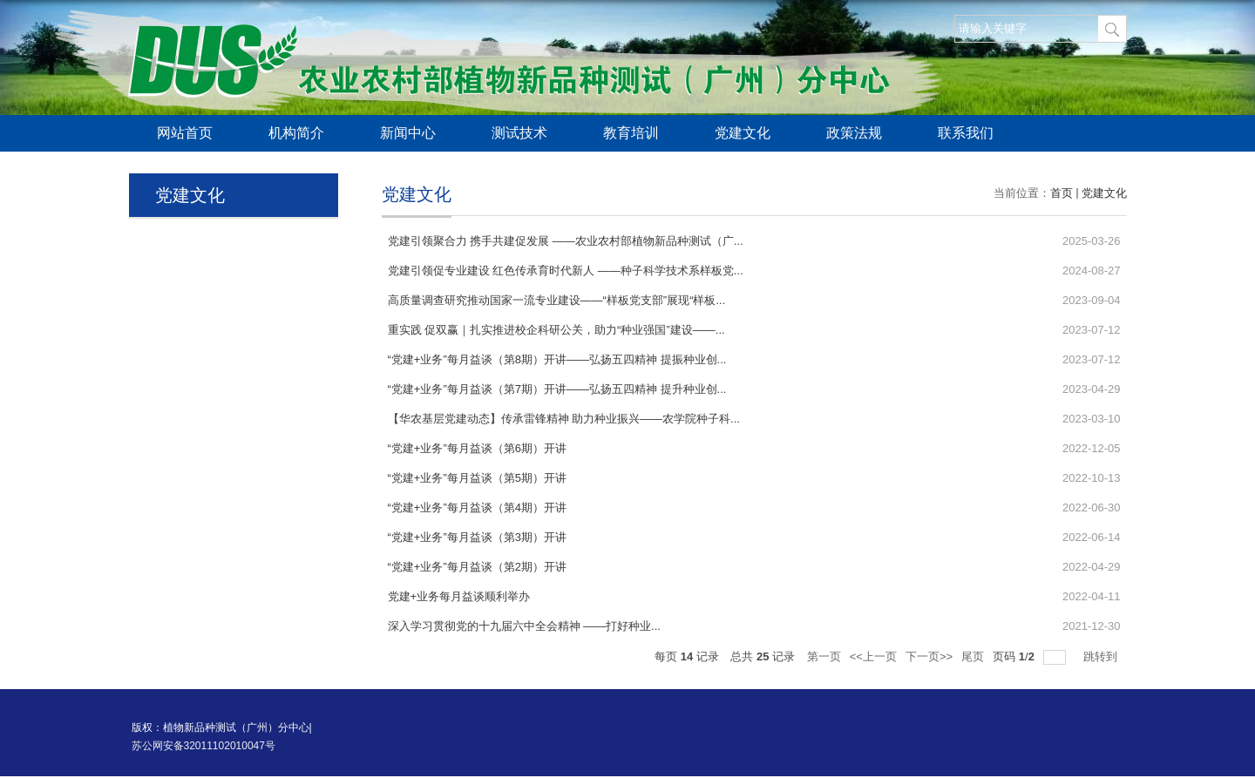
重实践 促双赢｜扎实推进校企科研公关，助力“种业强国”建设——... (556, 329)
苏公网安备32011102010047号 (203, 746)
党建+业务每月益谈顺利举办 (459, 596)
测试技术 (519, 132)
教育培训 (631, 132)
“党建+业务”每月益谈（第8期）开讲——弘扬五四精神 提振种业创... (557, 359)
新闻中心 (408, 132)
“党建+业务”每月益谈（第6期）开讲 (477, 448)
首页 (1061, 193)
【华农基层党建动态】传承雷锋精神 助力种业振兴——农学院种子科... (564, 418)
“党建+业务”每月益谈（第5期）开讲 (477, 477)
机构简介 (296, 132)
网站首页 (185, 132)
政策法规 (854, 132)
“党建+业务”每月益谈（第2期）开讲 (477, 566)
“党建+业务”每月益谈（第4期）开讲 (477, 507)
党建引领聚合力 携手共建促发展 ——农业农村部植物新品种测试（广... (565, 240)
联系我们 (966, 132)
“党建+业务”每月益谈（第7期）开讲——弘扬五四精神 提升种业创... (557, 389)
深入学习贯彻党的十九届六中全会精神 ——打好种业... (524, 626)
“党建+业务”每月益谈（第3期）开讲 (477, 537)
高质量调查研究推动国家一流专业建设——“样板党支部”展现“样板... (557, 300)
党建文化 (742, 132)
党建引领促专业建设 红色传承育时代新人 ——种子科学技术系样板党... (565, 270)
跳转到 (1102, 656)
